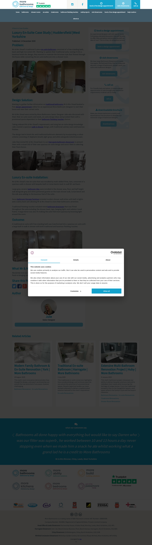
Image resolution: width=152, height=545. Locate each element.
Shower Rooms (35, 12)
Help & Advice (131, 12)
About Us (76, 19)
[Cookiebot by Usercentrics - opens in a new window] (112, 252)
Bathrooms (25, 12)
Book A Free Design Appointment (115, 12)
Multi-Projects (85, 12)
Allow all (106, 291)
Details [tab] (76, 260)
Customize (75, 291)
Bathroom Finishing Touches (69, 12)
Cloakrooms (55, 12)
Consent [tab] (44, 260)
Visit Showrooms (97, 12)
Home (18, 12)
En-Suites (46, 12)
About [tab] (108, 260)
